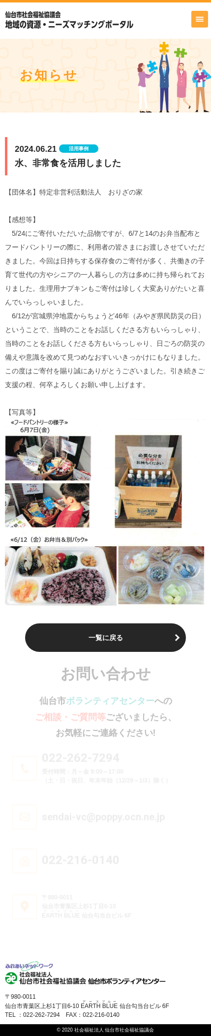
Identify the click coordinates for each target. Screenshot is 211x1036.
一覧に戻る (106, 638)
